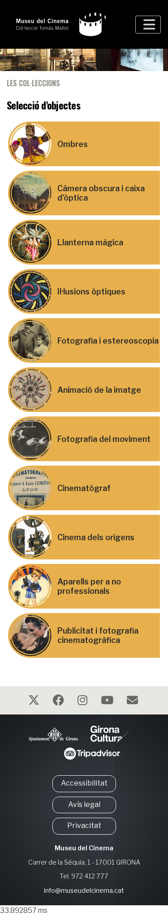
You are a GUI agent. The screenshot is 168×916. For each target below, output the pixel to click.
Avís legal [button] (84, 804)
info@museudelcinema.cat (84, 891)
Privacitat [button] (84, 825)
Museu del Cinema (84, 848)
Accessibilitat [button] (84, 783)
